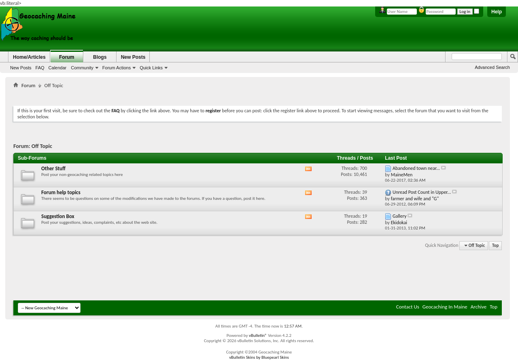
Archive (478, 307)
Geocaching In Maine (444, 307)
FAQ (40, 67)
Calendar (58, 67)
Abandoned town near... (416, 168)
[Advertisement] (257, 95)
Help (496, 12)
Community (82, 67)
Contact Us (407, 307)
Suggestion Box (57, 216)
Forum (66, 57)
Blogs (99, 57)
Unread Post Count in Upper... (422, 192)
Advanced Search (492, 67)
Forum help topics (61, 192)
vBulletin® (258, 335)
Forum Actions (116, 67)
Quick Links (151, 67)
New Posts (21, 67)
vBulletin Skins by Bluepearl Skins (259, 357)
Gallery (399, 216)
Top (495, 245)
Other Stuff (53, 168)
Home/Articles (29, 57)
